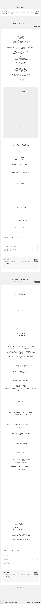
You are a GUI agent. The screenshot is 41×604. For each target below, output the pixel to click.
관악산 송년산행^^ (6, 562)
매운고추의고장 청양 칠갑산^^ (8, 563)
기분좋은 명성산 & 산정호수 (8, 245)
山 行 (4, 242)
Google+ (16, 602)
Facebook (9, 602)
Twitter (7, 602)
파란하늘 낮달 (7, 259)
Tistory (32, 602)
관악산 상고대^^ (6, 559)
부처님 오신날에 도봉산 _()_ (8, 247)
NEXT (23, 587)
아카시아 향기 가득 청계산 (7, 11)
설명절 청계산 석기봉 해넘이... (8, 13)
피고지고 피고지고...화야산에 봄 (9, 249)
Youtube (13, 602)
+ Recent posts (4, 594)
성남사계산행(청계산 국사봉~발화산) (9, 560)
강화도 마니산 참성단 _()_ (8, 250)
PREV (17, 587)
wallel (39, 602)
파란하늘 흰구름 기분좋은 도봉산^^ (9, 246)
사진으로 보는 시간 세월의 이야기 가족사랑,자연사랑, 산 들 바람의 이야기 (17, 261)
